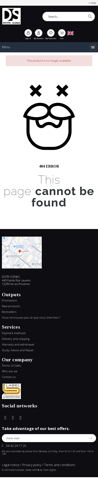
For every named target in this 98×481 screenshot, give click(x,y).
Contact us (9, 377)
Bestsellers (9, 312)
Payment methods (14, 333)
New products (11, 306)
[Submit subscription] (90, 438)
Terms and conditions (59, 465)
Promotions (9, 300)
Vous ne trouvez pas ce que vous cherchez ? (31, 317)
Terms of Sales (11, 365)
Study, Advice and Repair (18, 350)
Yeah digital (49, 470)
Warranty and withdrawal (18, 344)
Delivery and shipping (15, 339)
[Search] (68, 16)
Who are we (9, 371)
